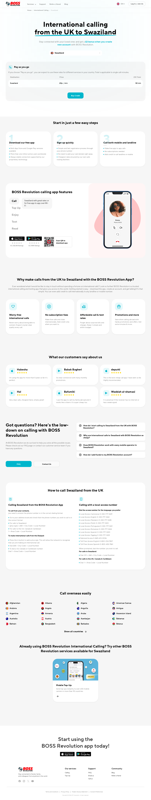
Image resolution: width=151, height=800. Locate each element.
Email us (91, 776)
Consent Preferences (96, 792)
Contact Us (46, 464)
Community (117, 768)
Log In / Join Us (137, 4)
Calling (67, 773)
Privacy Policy (65, 792)
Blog (66, 4)
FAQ (18, 464)
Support (42, 4)
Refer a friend (55, 4)
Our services (70, 768)
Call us (90, 779)
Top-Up (67, 776)
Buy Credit (75, 96)
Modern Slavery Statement (80, 792)
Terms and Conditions (52, 792)
